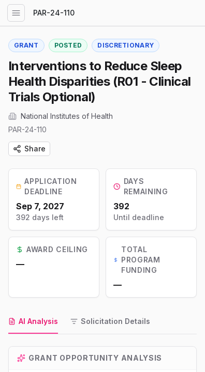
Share (29, 148)
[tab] (33, 322)
